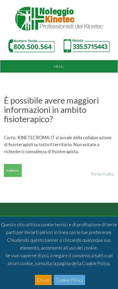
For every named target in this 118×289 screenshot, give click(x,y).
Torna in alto (102, 174)
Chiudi (43, 280)
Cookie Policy (69, 280)
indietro (12, 170)
